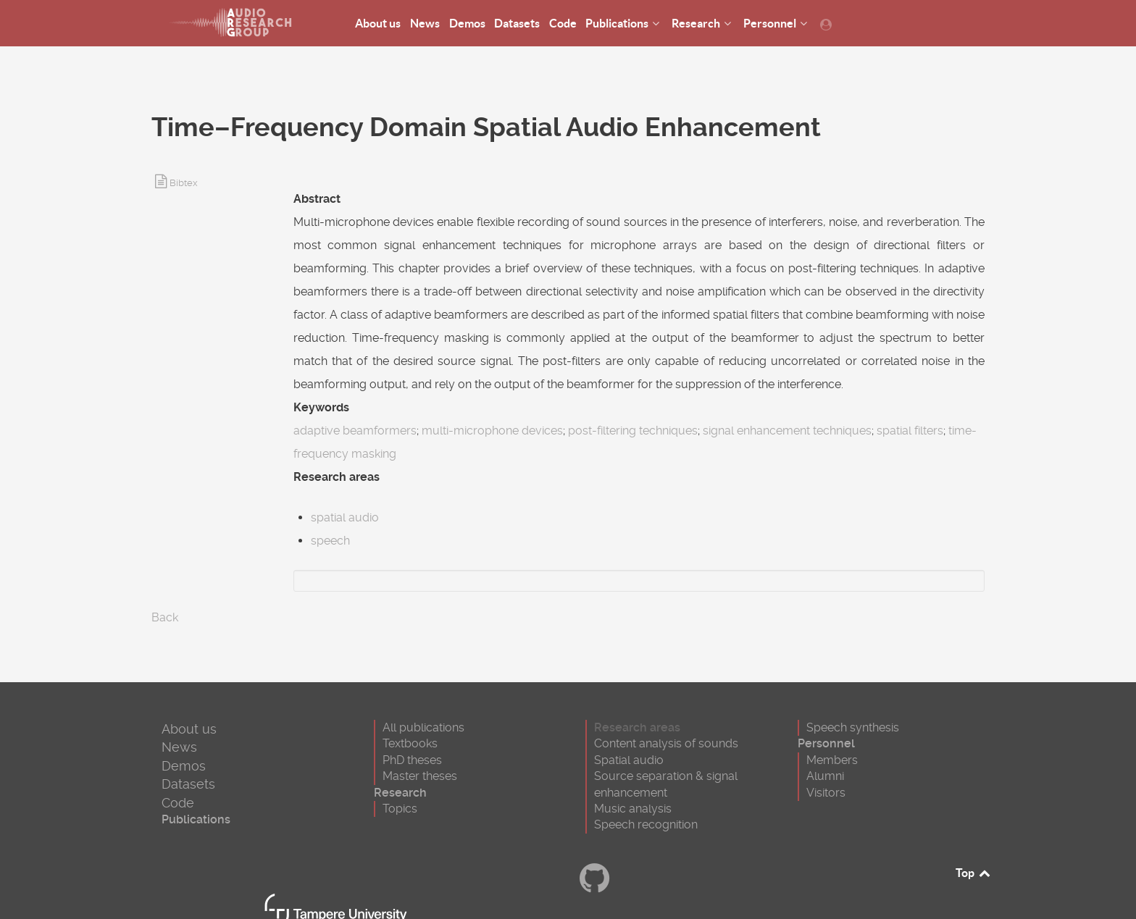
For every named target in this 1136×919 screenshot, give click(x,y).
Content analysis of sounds (666, 743)
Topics (400, 808)
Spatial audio (629, 760)
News (179, 747)
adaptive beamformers (355, 430)
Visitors (825, 793)
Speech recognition (646, 824)
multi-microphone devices (492, 430)
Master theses (420, 776)
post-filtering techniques (633, 430)
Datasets (188, 784)
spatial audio (345, 517)
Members (832, 760)
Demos (184, 765)
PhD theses (412, 760)
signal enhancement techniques (787, 430)
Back (164, 617)
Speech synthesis (852, 727)
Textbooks (410, 743)
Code (178, 802)
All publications (423, 727)
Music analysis (633, 808)
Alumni (825, 776)
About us (189, 729)
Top (974, 872)
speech (330, 540)
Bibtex (184, 182)
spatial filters (910, 430)
